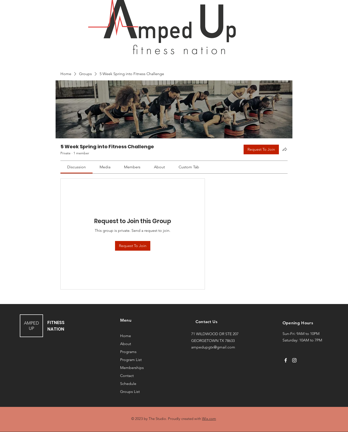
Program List (131, 359)
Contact (127, 375)
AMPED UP (31, 325)
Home (125, 335)
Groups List (130, 391)
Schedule (128, 383)
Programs (128, 351)
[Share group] (285, 149)
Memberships (132, 367)
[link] (76, 167)
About (125, 343)
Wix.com (209, 418)
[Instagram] (294, 360)
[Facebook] (286, 360)
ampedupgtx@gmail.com (213, 347)
